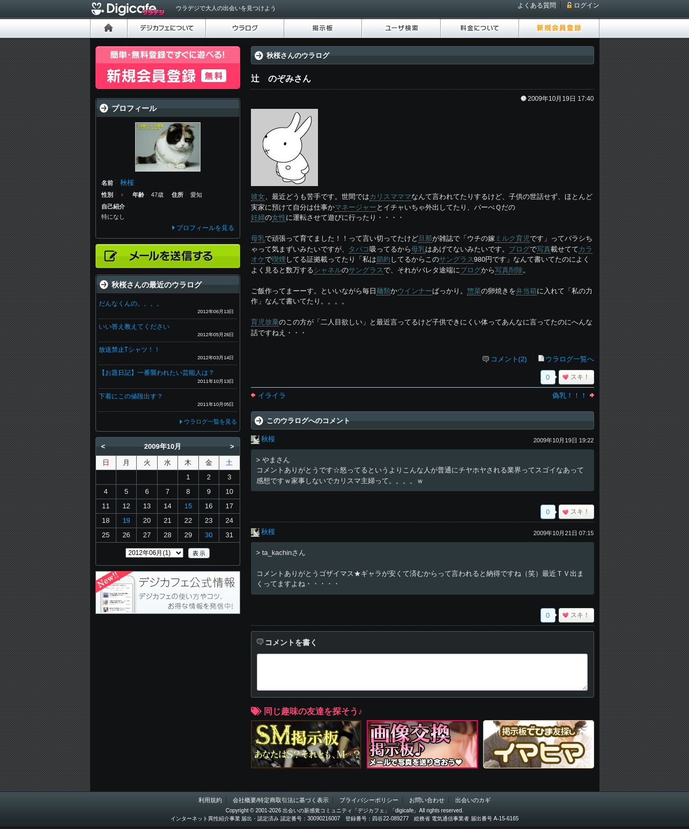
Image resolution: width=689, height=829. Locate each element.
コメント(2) (509, 359)
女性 (279, 217)
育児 (523, 238)
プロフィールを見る (205, 228)
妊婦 (258, 217)
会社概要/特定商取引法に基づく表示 (281, 800)
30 (208, 535)
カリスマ (383, 197)
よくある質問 (536, 5)
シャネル (328, 270)
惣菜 (474, 291)
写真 (544, 249)
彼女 (258, 197)
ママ (404, 197)
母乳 (258, 238)
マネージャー (355, 207)
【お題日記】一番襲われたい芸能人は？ (156, 372)
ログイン (586, 5)
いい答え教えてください (134, 326)
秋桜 (268, 439)
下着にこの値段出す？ (131, 396)
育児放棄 (265, 322)
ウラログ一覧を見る (210, 421)
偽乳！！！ (569, 395)
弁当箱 (526, 291)
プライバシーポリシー (368, 800)
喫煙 (279, 259)
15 (188, 506)
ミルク (505, 238)
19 (126, 520)
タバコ (359, 249)
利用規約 (210, 800)
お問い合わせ (426, 800)
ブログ (519, 249)
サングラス (456, 259)
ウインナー (414, 291)
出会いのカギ (473, 800)
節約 (383, 259)
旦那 (425, 238)
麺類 (383, 291)
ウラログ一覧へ (569, 359)
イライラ (272, 395)
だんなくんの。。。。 (131, 303)
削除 (516, 270)
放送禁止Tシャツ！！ (129, 349)
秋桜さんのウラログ (297, 55)
